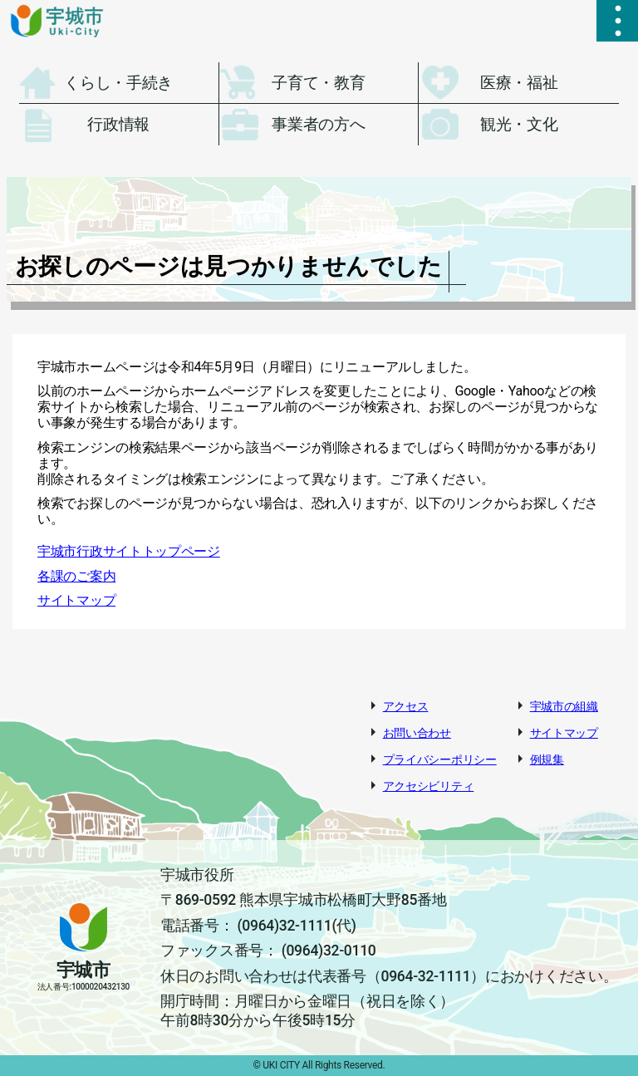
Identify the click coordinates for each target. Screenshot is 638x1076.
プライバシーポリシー (440, 759)
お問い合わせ (417, 732)
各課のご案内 (76, 576)
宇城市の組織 (564, 706)
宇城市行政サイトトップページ (128, 551)
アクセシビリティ (428, 786)
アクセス (406, 706)
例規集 (547, 759)
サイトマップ (76, 600)
